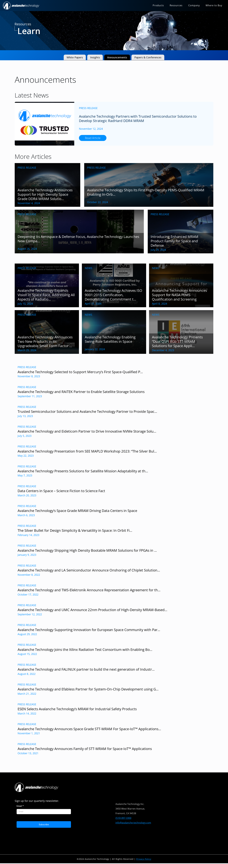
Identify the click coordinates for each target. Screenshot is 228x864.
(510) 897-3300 (123, 818)
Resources (176, 5)
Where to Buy (214, 5)
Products (158, 5)
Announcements (117, 57)
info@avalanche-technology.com (133, 822)
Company (194, 5)
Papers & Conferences (147, 57)
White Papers (75, 57)
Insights (95, 57)
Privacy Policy (143, 859)
